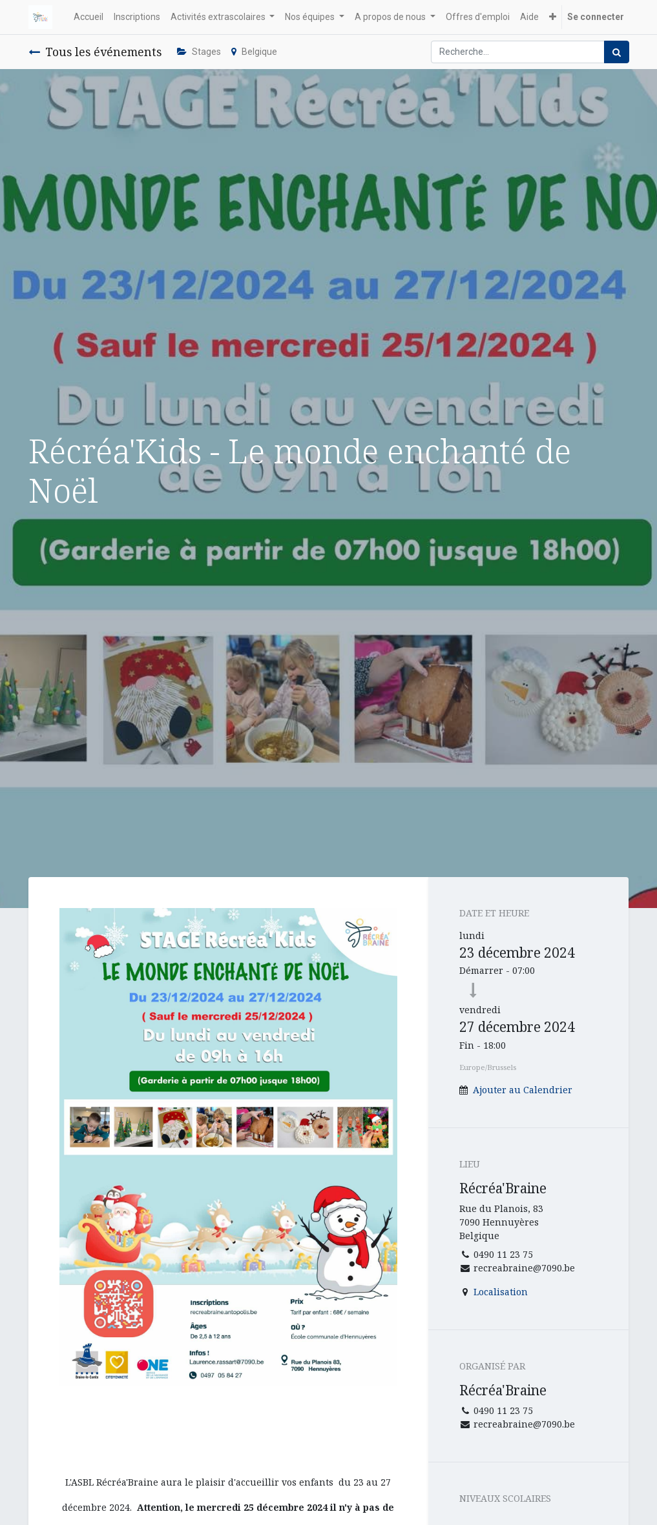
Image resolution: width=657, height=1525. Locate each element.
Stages (199, 51)
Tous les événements (95, 51)
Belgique (254, 51)
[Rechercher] (616, 52)
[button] (552, 17)
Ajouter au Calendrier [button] (522, 1090)
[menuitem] (88, 17)
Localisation (501, 1292)
